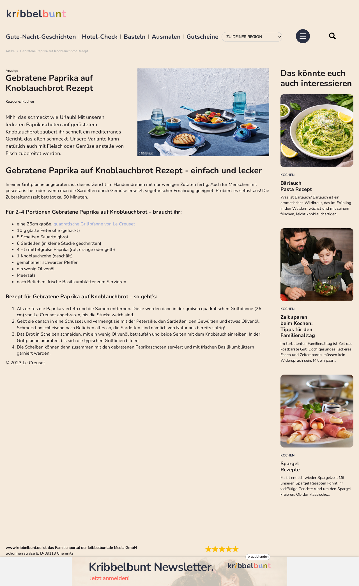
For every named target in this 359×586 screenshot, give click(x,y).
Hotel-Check (100, 37)
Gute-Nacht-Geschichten (41, 37)
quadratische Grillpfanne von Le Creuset (94, 224)
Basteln (135, 37)
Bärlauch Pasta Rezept (296, 186)
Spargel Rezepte (290, 466)
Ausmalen (166, 37)
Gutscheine (202, 37)
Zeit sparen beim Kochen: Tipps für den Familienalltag (297, 326)
